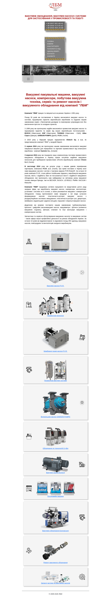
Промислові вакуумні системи (55, 381)
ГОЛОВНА (50, 41)
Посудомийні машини (55, 496)
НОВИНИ (50, 44)
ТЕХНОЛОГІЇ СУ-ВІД (53, 49)
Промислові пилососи (55, 316)
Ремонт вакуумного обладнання (55, 563)
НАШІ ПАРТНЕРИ (53, 46)
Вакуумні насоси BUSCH (55, 473)
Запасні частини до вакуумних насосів (55, 583)
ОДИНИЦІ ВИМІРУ (53, 51)
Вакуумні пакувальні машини (56, 251)
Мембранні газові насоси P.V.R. (55, 351)
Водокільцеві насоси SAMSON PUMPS (55, 417)
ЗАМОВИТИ (51, 56)
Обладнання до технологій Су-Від (55, 448)
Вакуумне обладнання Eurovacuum (55, 531)
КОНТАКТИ (51, 54)
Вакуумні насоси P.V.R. (55, 286)
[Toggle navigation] (28, 79)
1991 (55, 6)
